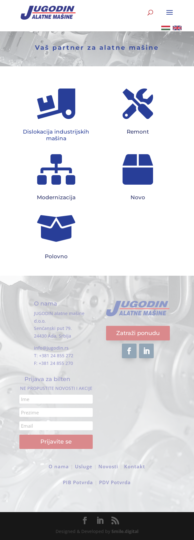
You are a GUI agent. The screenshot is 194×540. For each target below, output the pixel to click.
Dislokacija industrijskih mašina (56, 134)
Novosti (108, 466)
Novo (137, 197)
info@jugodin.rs (51, 348)
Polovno (56, 256)
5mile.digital (124, 531)
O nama (59, 466)
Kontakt (134, 466)
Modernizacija (56, 197)
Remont (138, 131)
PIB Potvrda (78, 482)
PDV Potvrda (115, 482)
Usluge (83, 466)
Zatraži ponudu (138, 333)
